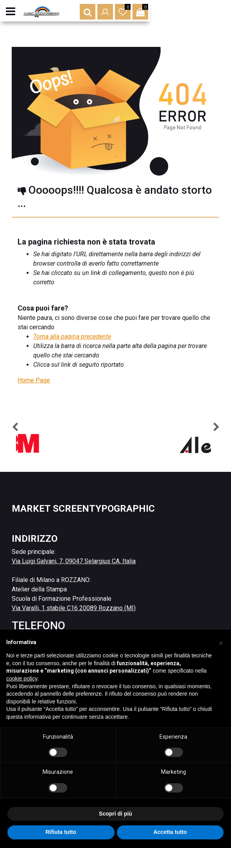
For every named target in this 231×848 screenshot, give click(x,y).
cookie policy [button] (21, 678)
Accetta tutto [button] (170, 832)
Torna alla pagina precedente (72, 336)
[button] (168, 15)
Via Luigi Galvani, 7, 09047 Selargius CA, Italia (74, 561)
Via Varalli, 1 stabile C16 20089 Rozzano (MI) (74, 608)
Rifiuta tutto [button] (60, 832)
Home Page (34, 380)
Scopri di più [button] (115, 814)
